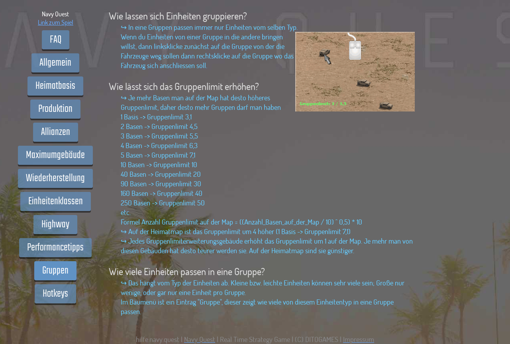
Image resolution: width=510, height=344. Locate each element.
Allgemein (55, 63)
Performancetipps (55, 247)
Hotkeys (55, 293)
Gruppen (55, 270)
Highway (55, 224)
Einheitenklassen (55, 201)
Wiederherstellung (55, 178)
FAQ (55, 39)
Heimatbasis (55, 86)
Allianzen (55, 132)
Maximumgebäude (55, 155)
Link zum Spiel (55, 22)
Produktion (55, 109)
